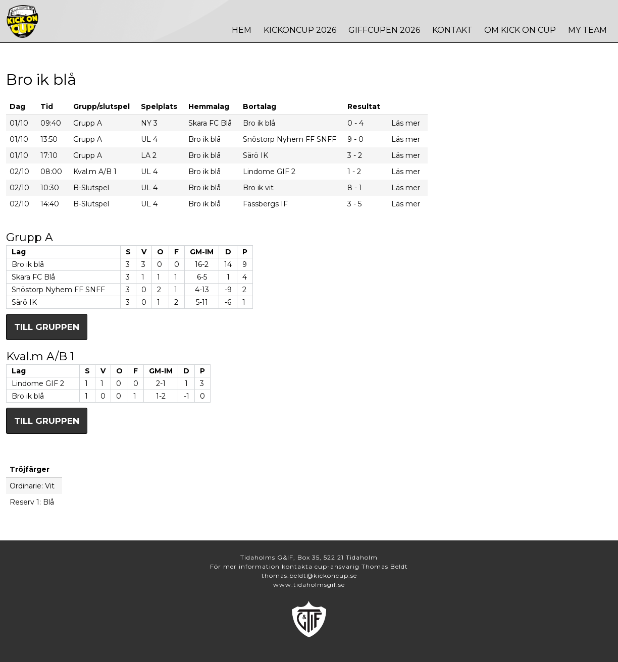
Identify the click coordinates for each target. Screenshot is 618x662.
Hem (241, 30)
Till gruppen (46, 327)
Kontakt (452, 30)
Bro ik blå (28, 264)
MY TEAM (587, 30)
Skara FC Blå (33, 277)
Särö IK (24, 302)
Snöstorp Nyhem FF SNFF (58, 289)
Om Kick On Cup (520, 30)
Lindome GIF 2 (38, 383)
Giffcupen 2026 (384, 30)
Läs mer (405, 123)
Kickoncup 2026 (300, 30)
